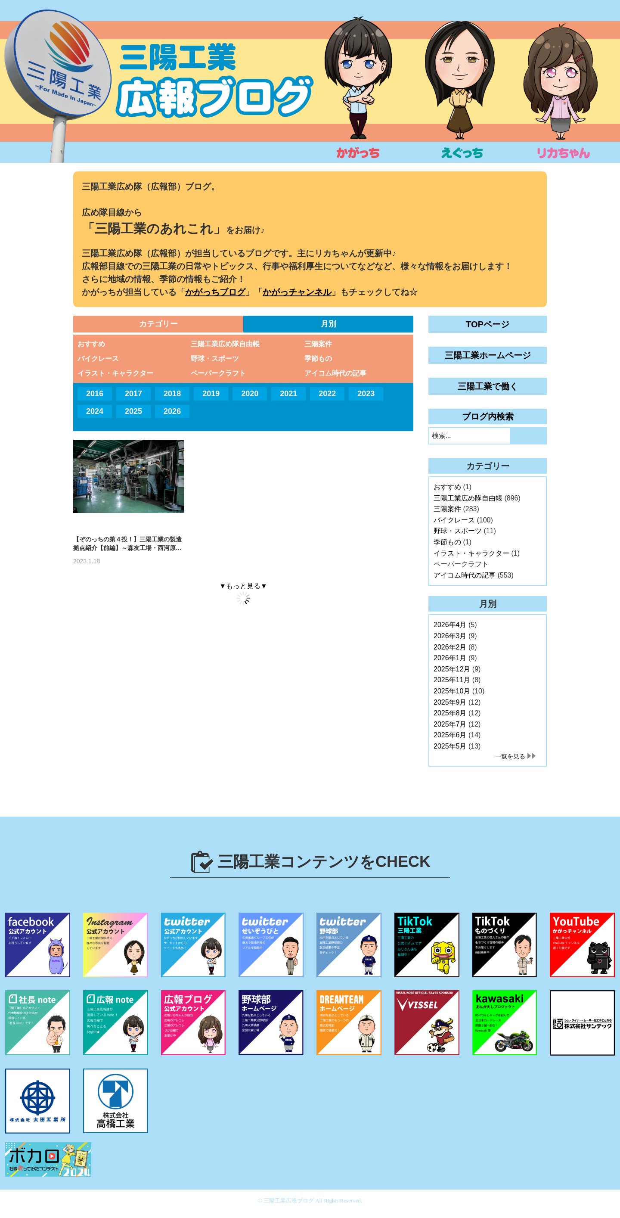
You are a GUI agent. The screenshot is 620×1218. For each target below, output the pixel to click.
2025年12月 (452, 669)
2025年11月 (452, 680)
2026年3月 (450, 636)
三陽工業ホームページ (488, 355)
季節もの (318, 358)
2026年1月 (450, 658)
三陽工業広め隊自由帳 (225, 344)
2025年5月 (450, 746)
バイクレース (98, 358)
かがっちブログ (215, 292)
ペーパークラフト (218, 373)
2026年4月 (450, 624)
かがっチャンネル (297, 292)
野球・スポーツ (215, 358)
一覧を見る (510, 756)
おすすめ (91, 344)
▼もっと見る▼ (243, 586)
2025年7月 (450, 724)
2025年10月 (452, 691)
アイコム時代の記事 (335, 373)
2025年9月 (450, 702)
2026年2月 (450, 647)
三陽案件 (318, 344)
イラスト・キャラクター (115, 373)
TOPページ (487, 324)
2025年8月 (450, 713)
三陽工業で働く (488, 386)
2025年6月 (450, 735)
